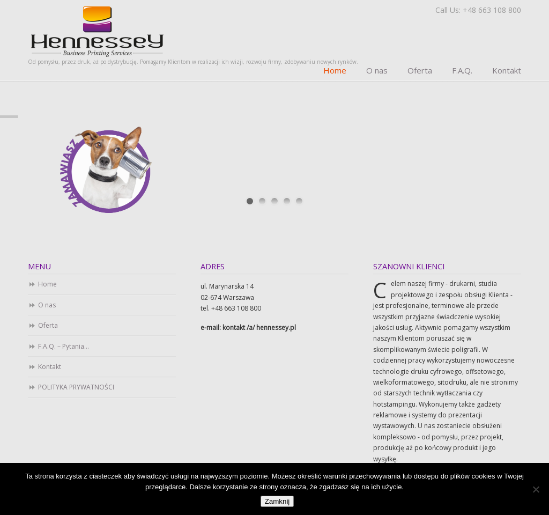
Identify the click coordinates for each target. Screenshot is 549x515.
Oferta (48, 325)
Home (47, 284)
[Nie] (535, 489)
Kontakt (49, 366)
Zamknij (277, 501)
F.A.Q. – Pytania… (63, 346)
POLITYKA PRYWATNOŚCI (76, 387)
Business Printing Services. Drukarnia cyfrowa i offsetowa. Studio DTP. (97, 30)
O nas (47, 305)
